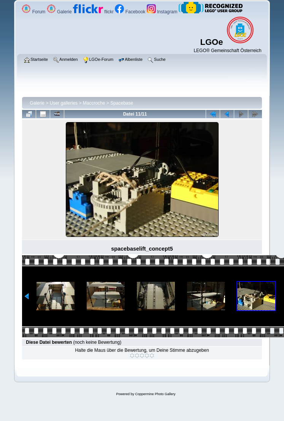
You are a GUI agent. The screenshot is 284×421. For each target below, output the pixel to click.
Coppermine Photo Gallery (155, 394)
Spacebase (121, 103)
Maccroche (94, 103)
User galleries (64, 103)
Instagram (163, 11)
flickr (94, 11)
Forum (34, 11)
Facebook (130, 11)
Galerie (60, 11)
